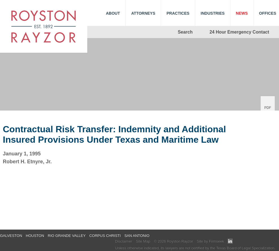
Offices (267, 13)
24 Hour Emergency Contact (239, 32)
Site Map (143, 241)
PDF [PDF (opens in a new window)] (267, 108)
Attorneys (143, 13)
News (242, 13)
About (113, 13)
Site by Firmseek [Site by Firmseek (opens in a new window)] (210, 241)
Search (185, 32)
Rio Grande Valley (67, 236)
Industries (213, 13)
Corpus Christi (105, 236)
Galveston (11, 236)
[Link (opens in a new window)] (230, 242)
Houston (35, 236)
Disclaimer (123, 241)
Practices (178, 13)
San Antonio (136, 236)
